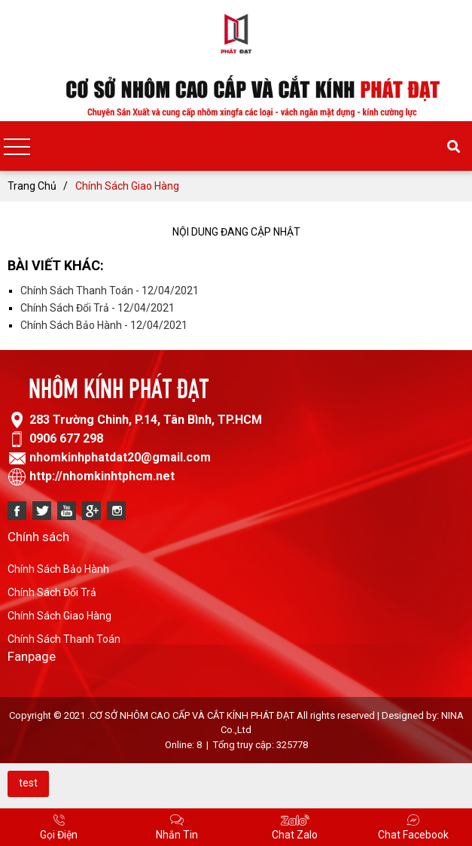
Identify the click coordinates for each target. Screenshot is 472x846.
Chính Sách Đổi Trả (52, 592)
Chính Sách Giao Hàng (59, 616)
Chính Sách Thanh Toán (64, 639)
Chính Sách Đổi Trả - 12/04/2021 (97, 308)
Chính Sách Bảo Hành (58, 569)
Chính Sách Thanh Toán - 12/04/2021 (109, 291)
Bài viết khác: (56, 265)
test (28, 783)
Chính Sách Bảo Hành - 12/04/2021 (103, 325)
